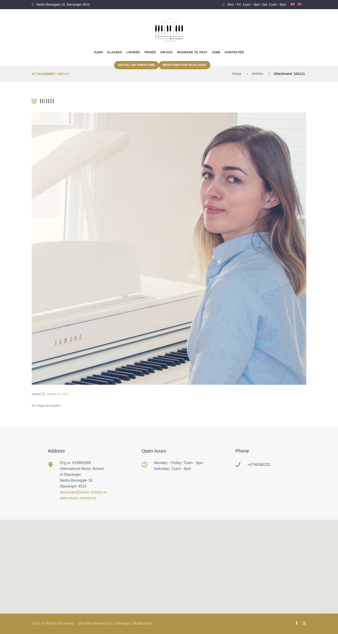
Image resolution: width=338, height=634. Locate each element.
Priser (150, 52)
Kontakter (234, 52)
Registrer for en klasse (184, 65)
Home (236, 74)
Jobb (216, 52)
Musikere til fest (192, 52)
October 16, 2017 (58, 394)
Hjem (98, 52)
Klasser (114, 52)
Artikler (257, 74)
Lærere (133, 52)
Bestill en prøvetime (136, 65)
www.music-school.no (78, 498)
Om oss (166, 52)
